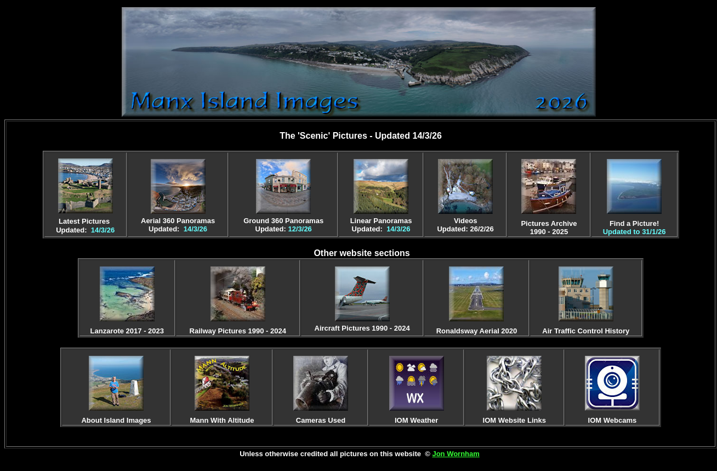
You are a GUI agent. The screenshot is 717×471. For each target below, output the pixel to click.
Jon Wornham (455, 454)
